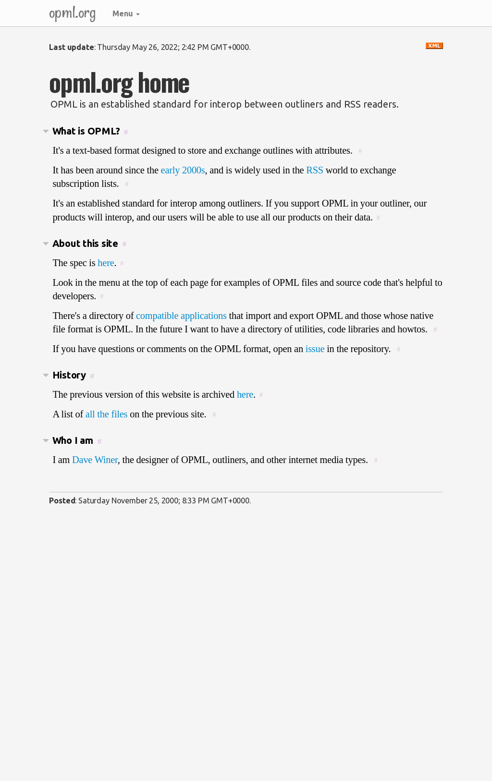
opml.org (72, 12)
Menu (126, 13)
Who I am (72, 440)
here (106, 262)
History (69, 374)
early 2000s (183, 170)
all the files (106, 414)
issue (315, 348)
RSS (314, 170)
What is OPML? (86, 130)
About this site (85, 243)
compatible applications (181, 315)
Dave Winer (95, 459)
